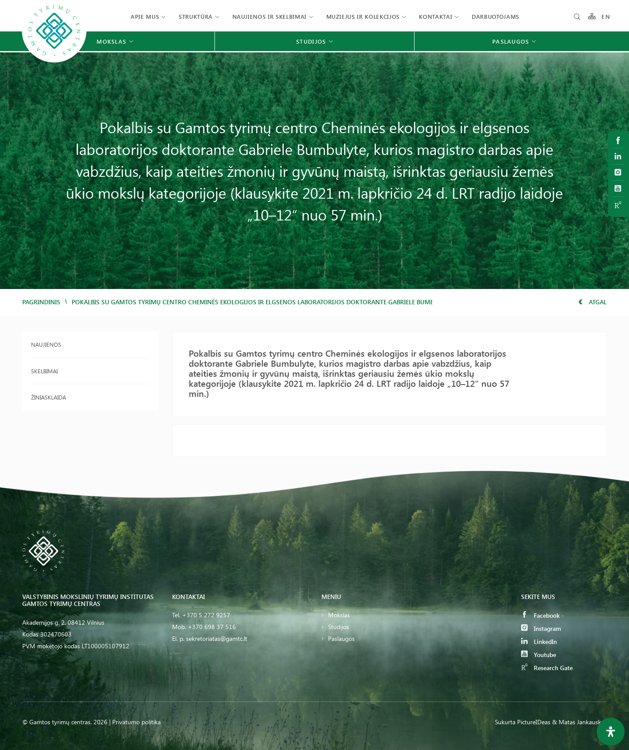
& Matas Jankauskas (579, 722)
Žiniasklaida (48, 397)
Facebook (540, 615)
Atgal (592, 302)
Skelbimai (44, 371)
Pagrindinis (41, 302)
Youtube (538, 654)
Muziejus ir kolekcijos (363, 16)
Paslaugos (341, 638)
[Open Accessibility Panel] (611, 732)
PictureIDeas (533, 722)
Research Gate (547, 668)
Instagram (541, 628)
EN (605, 16)
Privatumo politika (136, 722)
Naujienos (46, 344)
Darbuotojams (495, 16)
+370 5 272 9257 (206, 615)
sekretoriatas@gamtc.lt (216, 638)
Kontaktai (435, 16)
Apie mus (145, 16)
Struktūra (196, 16)
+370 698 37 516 (212, 627)
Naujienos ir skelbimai (269, 16)
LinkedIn (539, 641)
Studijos (338, 627)
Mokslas (339, 615)
